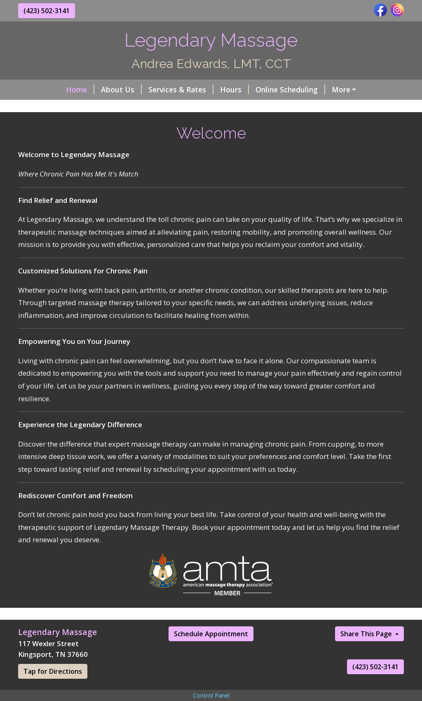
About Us (121, 89)
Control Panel (211, 695)
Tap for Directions (52, 671)
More (341, 89)
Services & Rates (180, 89)
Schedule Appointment (211, 633)
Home (80, 89)
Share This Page (367, 633)
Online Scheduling (290, 89)
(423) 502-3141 (46, 10)
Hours (234, 89)
